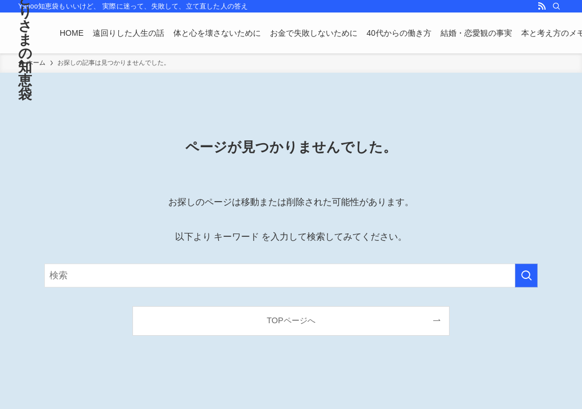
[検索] (556, 6)
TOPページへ (291, 320)
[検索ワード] (291, 275)
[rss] (541, 6)
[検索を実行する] (526, 275)
